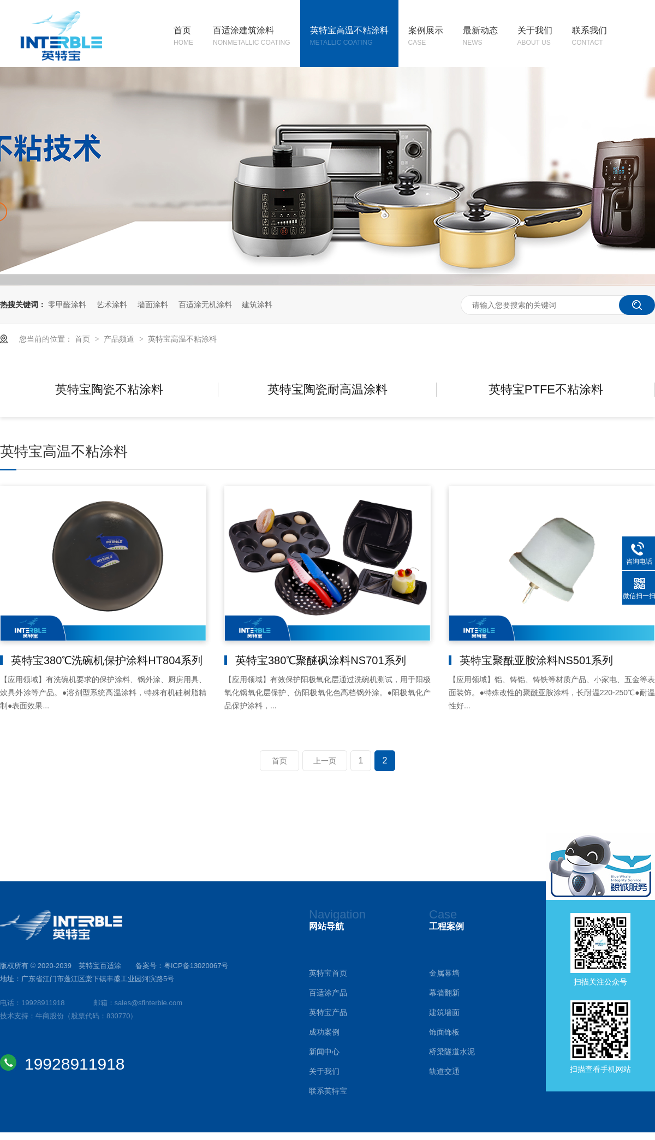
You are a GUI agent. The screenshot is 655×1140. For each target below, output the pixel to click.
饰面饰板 (444, 1032)
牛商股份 (49, 1016)
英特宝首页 (328, 973)
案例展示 (425, 37)
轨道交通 (444, 1071)
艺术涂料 (112, 304)
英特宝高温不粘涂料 (349, 37)
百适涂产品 (328, 992)
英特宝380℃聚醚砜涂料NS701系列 (320, 660)
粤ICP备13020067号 (196, 966)
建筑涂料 (257, 304)
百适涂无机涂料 (205, 304)
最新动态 (480, 37)
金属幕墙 (444, 973)
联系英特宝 (328, 1091)
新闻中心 (324, 1051)
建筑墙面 (444, 1012)
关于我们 (534, 37)
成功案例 (324, 1032)
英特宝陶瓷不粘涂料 (109, 389)
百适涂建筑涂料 (251, 37)
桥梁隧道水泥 (452, 1051)
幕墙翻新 (444, 992)
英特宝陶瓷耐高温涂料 (327, 389)
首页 (183, 37)
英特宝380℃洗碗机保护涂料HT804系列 (107, 660)
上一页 (324, 760)
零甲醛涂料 (67, 304)
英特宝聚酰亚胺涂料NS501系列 (536, 660)
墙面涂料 (153, 304)
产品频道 (120, 339)
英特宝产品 (328, 1012)
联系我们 (589, 37)
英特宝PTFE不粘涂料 (546, 389)
